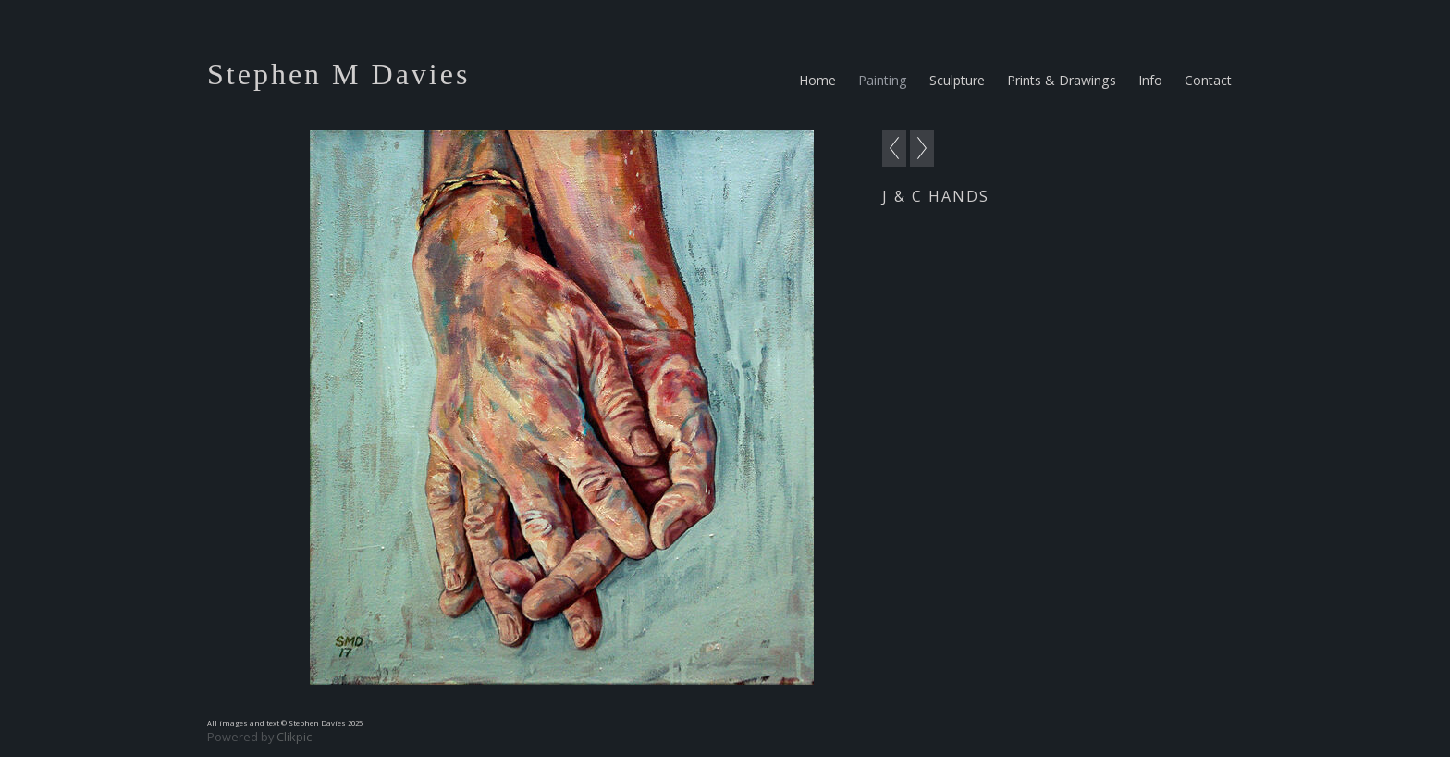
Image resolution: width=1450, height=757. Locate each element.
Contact (1208, 80)
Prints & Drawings (1061, 80)
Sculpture (957, 80)
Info (1150, 80)
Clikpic (294, 736)
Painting (882, 80)
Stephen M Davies (338, 74)
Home (817, 80)
